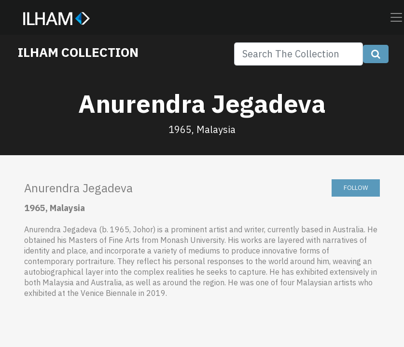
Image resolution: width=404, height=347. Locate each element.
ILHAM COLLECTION (78, 52)
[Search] (298, 54)
